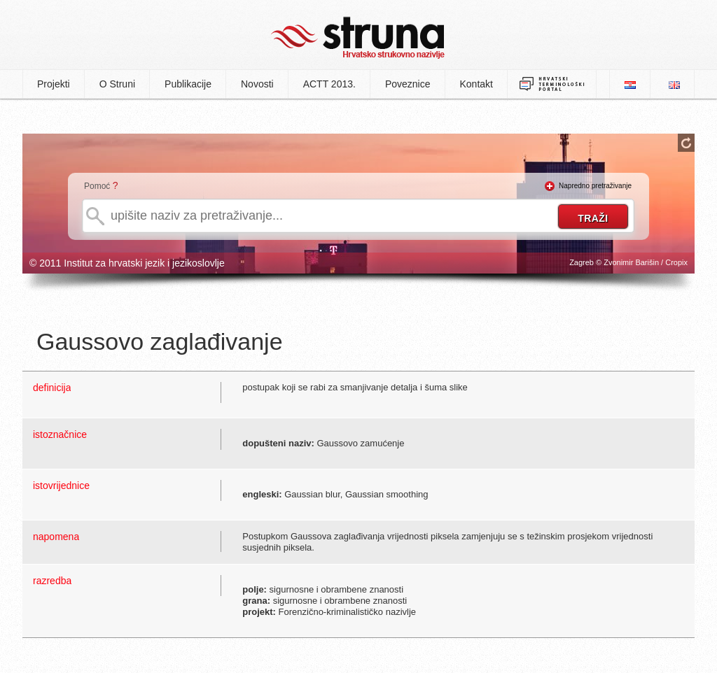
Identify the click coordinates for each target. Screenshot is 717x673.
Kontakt (476, 84)
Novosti (257, 84)
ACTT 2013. (329, 84)
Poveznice (408, 84)
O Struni (117, 84)
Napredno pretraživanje (595, 186)
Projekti (53, 84)
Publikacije (188, 84)
